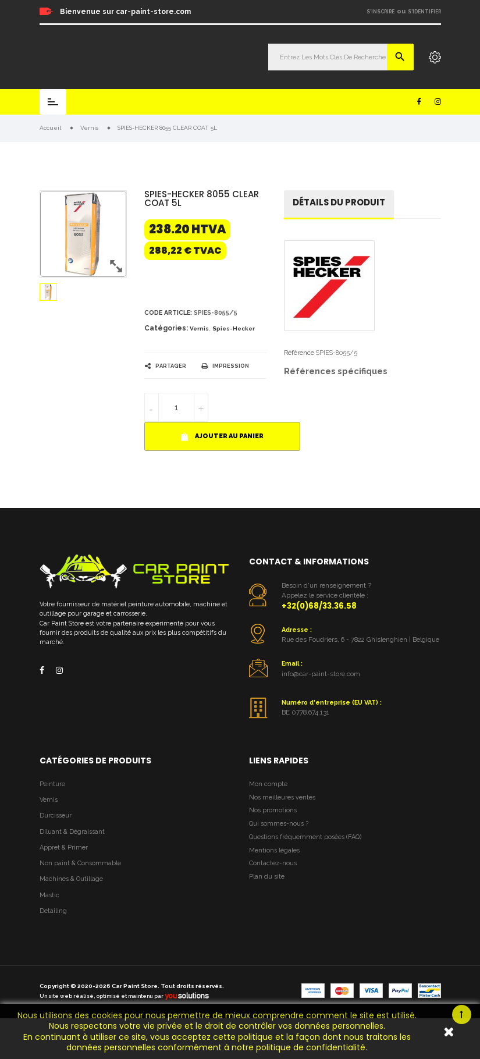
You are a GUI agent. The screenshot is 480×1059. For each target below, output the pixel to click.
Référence (299, 353)
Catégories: (166, 328)
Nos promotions (273, 810)
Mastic (49, 895)
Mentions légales (274, 850)
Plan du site (267, 876)
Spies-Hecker (233, 328)
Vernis (199, 328)
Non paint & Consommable (80, 863)
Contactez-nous (273, 863)
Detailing (53, 911)
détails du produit (339, 202)
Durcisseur (56, 815)
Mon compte (268, 784)
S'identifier (424, 12)
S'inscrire (380, 12)
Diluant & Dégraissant (72, 832)
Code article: (168, 313)
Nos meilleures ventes (282, 797)
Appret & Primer (64, 847)
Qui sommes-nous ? (278, 823)
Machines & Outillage (71, 879)
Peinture (52, 784)
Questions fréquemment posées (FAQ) (305, 837)
